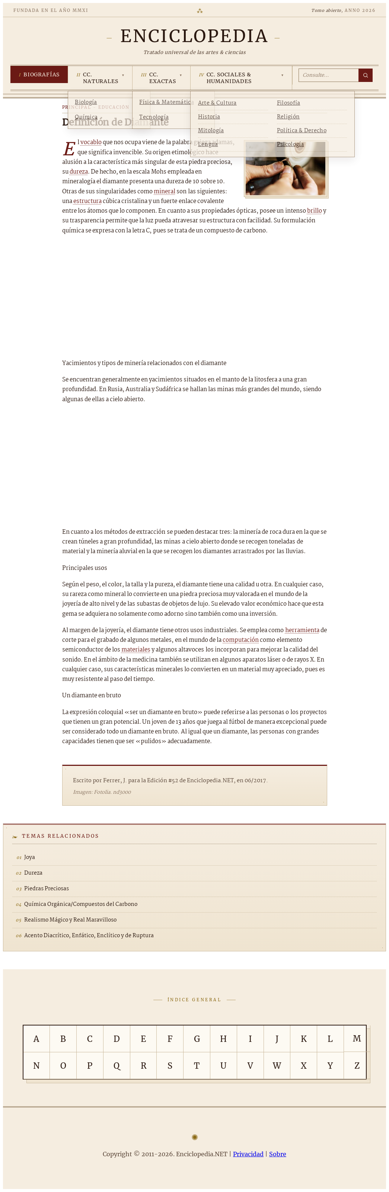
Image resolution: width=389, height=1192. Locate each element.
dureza (79, 172)
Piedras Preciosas (46, 888)
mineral (164, 191)
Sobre (277, 1154)
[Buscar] (365, 75)
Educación (114, 107)
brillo (314, 211)
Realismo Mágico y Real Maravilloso (70, 920)
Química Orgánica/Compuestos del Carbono (80, 904)
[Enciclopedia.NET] (194, 36)
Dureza (33, 873)
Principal (77, 107)
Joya (29, 857)
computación (241, 640)
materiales (135, 649)
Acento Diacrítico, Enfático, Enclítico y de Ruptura (89, 935)
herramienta (302, 630)
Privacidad (248, 1154)
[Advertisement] (194, 297)
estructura (87, 201)
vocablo (91, 142)
